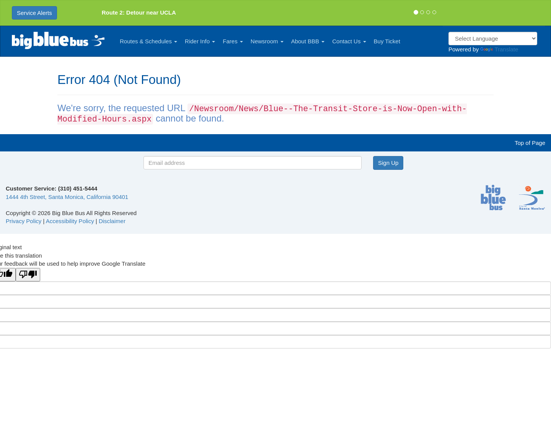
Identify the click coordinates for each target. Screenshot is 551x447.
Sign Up (388, 162)
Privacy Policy (23, 221)
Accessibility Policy (70, 221)
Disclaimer (112, 221)
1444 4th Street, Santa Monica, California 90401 (67, 197)
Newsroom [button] (267, 41)
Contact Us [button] (349, 41)
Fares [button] (233, 41)
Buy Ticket (387, 41)
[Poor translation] (28, 274)
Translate (499, 49)
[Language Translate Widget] (492, 38)
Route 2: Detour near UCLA (139, 12)
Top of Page (530, 143)
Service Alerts (34, 13)
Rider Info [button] (200, 41)
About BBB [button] (308, 41)
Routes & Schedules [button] (148, 41)
